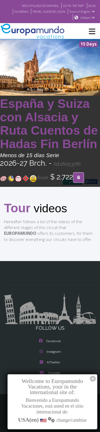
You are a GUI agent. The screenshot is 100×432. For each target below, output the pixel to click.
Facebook (50, 341)
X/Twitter (50, 362)
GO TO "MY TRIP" (72, 5)
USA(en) (87, 17)
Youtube (49, 373)
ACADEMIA (17, 11)
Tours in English (83, 11)
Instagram (50, 352)
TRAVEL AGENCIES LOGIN (47, 11)
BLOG (92, 5)
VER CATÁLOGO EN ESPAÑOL (35, 5)
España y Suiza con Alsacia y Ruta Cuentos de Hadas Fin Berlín (49, 124)
